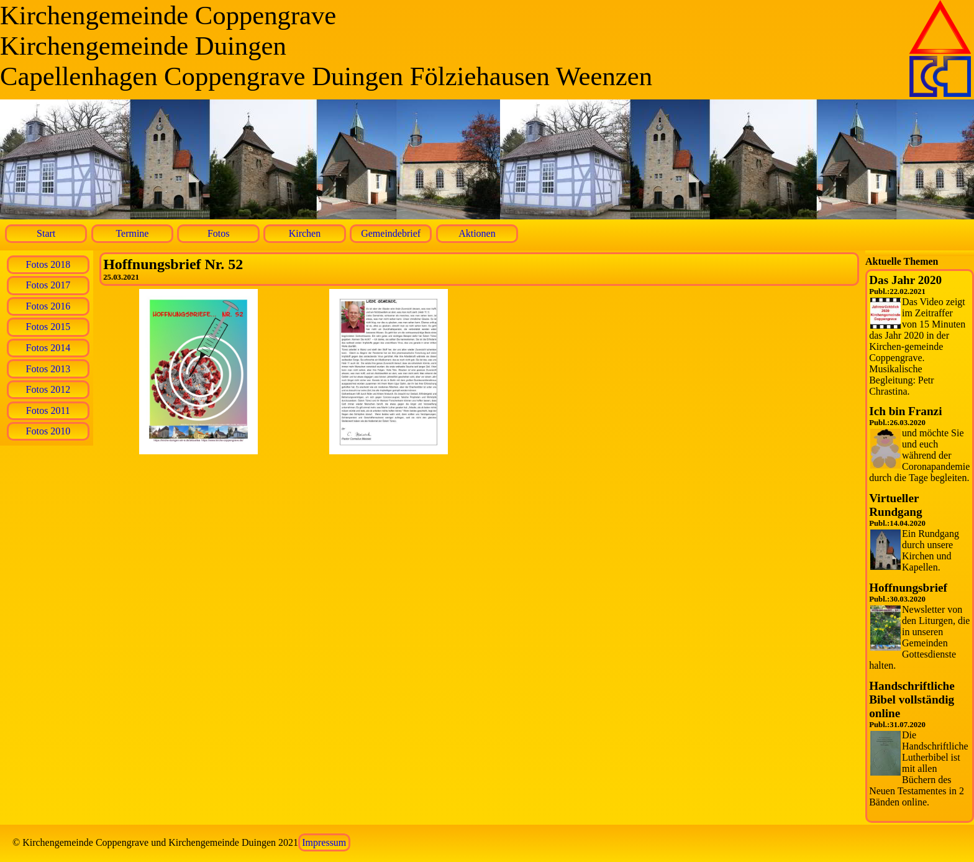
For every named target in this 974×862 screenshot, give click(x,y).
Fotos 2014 (48, 347)
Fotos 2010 (48, 431)
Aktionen (477, 233)
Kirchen (305, 233)
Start (46, 233)
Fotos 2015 (48, 326)
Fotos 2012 (48, 389)
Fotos (218, 233)
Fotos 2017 (48, 285)
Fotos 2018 (48, 264)
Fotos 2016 (48, 306)
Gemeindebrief (391, 233)
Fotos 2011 (48, 410)
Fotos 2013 (48, 369)
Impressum (324, 842)
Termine (132, 233)
